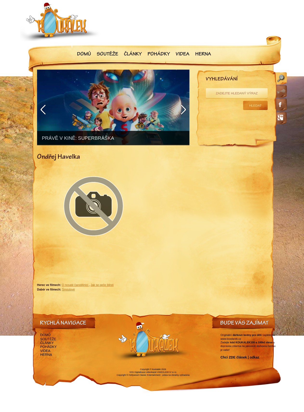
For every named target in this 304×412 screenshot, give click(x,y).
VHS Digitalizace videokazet (142, 372)
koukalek (156, 369)
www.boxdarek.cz (230, 338)
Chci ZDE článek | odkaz (239, 357)
